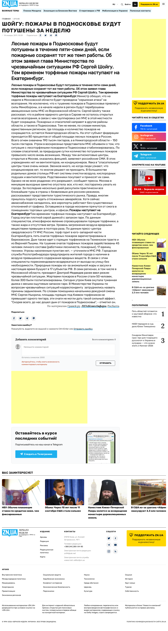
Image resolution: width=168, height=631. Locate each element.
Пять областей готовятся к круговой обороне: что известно (144, 314)
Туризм (128, 587)
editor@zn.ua (79, 560)
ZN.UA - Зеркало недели (149, 189)
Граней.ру (73, 306)
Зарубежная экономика (54, 579)
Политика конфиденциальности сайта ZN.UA (146, 622)
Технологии (89, 579)
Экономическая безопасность (56, 587)
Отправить (105, 363)
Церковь (87, 587)
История (129, 579)
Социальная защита (52, 575)
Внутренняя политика (12, 575)
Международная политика (14, 579)
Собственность (132, 591)
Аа (135, 4)
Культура (88, 591)
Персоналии (48, 591)
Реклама (44, 545)
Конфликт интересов (52, 583)
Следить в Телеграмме (36, 454)
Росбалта (113, 306)
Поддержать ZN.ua (149, 4)
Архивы (43, 537)
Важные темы (10, 11)
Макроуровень (8, 583)
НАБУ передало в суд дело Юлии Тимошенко (143, 325)
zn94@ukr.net (70, 553)
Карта (42, 557)
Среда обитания (91, 583)
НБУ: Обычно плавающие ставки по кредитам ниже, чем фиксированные (20, 511)
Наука (87, 575)
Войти (128, 4)
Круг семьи (130, 583)
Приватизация (8, 591)
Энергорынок (8, 587)
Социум (128, 575)
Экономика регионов (11, 595)
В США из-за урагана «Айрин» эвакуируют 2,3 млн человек (143, 290)
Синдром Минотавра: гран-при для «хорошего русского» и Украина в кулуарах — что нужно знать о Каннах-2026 (144, 340)
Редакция (44, 541)
